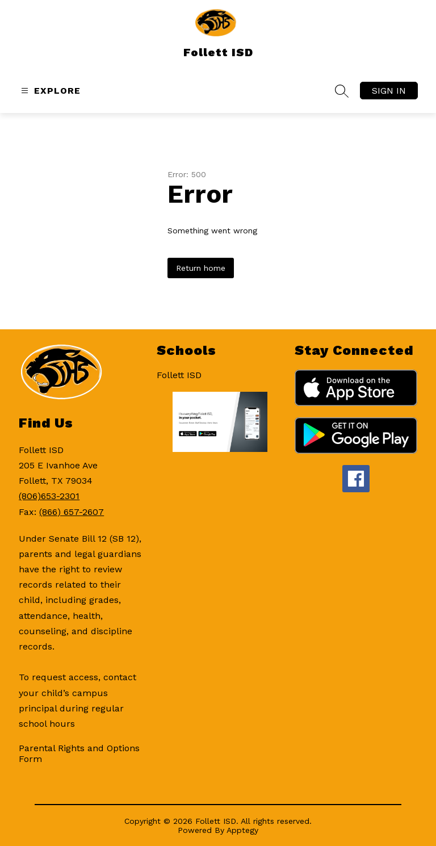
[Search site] (342, 91)
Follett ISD (179, 375)
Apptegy (242, 830)
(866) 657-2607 (71, 511)
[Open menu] (49, 90)
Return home (200, 268)
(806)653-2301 (49, 496)
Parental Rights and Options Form (79, 753)
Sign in (389, 90)
